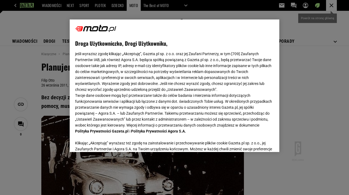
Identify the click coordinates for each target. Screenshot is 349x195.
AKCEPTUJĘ (255, 141)
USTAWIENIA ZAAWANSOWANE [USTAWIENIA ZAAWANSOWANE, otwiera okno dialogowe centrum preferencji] (110, 141)
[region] (174, 85)
